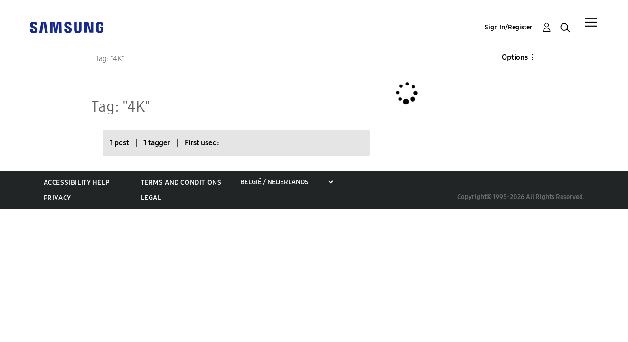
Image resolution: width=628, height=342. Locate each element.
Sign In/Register (509, 27)
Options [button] (515, 57)
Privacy (57, 198)
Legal (151, 198)
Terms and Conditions (181, 183)
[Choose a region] (286, 182)
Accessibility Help (77, 183)
